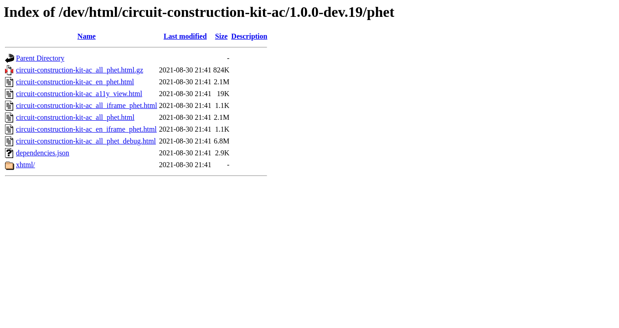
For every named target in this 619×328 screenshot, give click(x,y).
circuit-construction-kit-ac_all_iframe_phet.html (86, 105)
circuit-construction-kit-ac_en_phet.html (75, 82)
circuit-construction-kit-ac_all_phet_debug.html (86, 141)
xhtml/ (25, 165)
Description (249, 36)
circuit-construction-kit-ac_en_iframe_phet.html (86, 129)
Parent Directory (40, 58)
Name (86, 36)
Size (221, 36)
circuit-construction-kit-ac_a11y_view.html (79, 93)
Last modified (185, 36)
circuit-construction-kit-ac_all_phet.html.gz (79, 70)
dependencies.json (42, 153)
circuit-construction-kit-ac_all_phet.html (75, 117)
